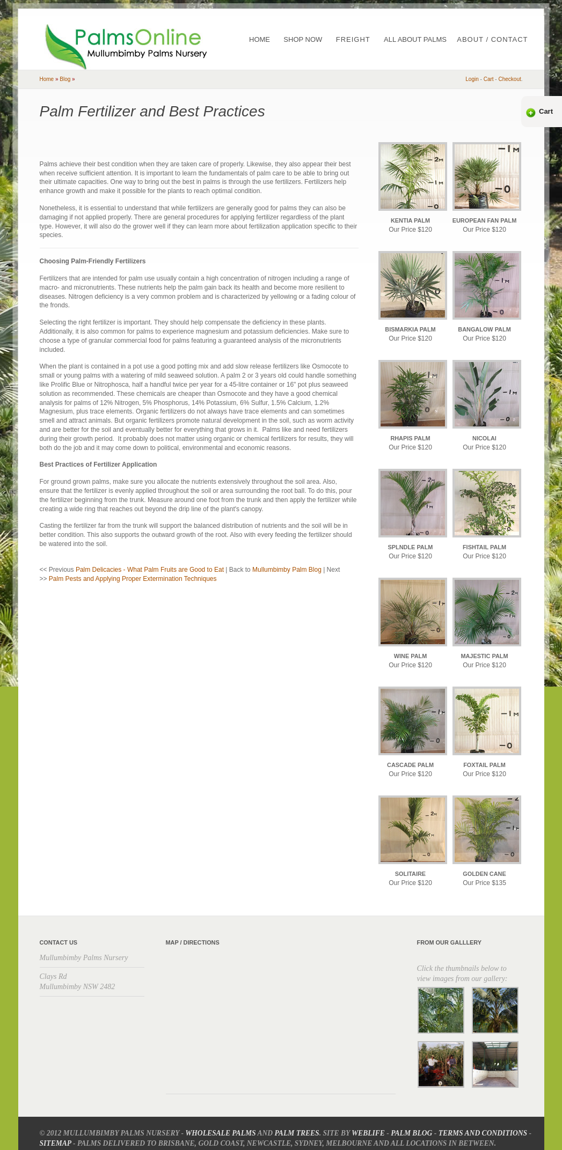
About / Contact (492, 39)
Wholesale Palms (220, 1133)
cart (489, 79)
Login (471, 79)
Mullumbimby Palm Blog (287, 569)
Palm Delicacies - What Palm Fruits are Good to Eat (150, 569)
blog (65, 79)
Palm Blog (411, 1133)
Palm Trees (297, 1133)
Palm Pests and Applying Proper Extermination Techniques (133, 579)
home (47, 79)
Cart (546, 111)
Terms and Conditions (483, 1133)
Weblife (368, 1133)
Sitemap (55, 1143)
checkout (509, 79)
